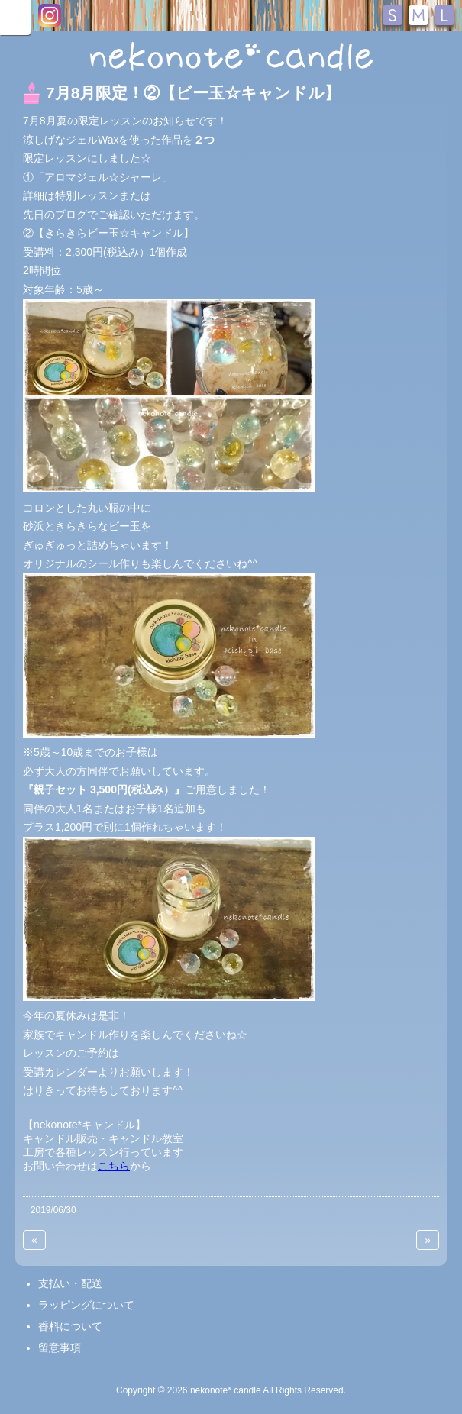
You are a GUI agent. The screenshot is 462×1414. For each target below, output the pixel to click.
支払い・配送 (70, 1283)
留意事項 (59, 1347)
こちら (114, 1166)
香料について (70, 1326)
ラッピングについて (86, 1305)
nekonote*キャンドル (231, 56)
